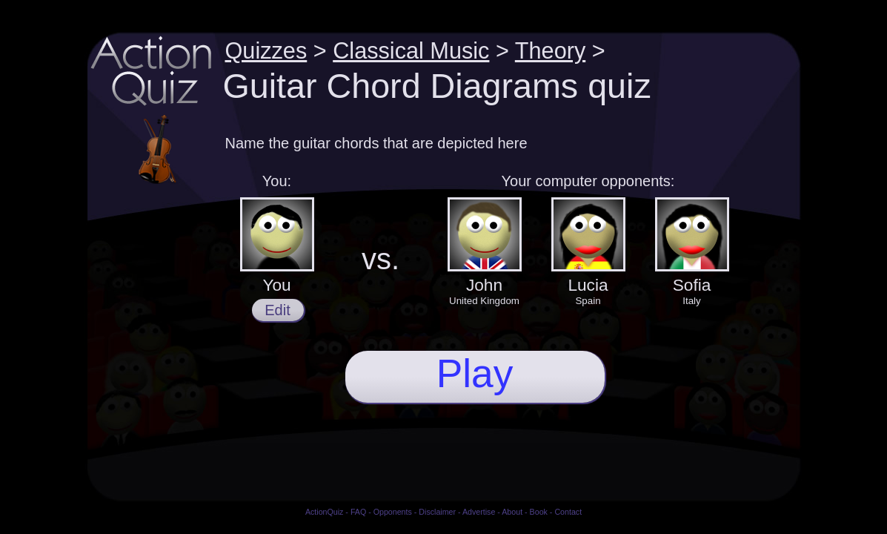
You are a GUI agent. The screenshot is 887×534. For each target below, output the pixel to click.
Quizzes (266, 50)
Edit (277, 310)
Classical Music (411, 50)
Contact (568, 511)
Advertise (478, 511)
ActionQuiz (324, 511)
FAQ (358, 511)
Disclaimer (437, 511)
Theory (550, 50)
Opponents (392, 511)
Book (539, 511)
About (512, 511)
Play (475, 373)
